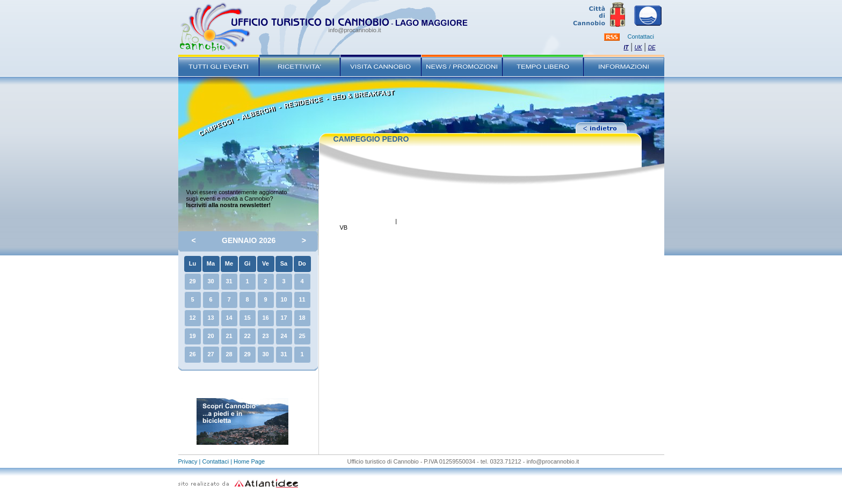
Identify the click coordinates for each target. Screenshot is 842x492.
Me (229, 263)
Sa (283, 263)
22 (247, 336)
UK (638, 47)
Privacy (188, 461)
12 (192, 317)
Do (302, 263)
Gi (247, 263)
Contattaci (641, 36)
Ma (211, 263)
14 (229, 317)
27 (210, 354)
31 (229, 281)
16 (265, 317)
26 (192, 354)
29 (192, 281)
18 (302, 317)
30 (210, 281)
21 (229, 336)
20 (210, 336)
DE (652, 47)
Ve (265, 263)
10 (283, 299)
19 (192, 336)
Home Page (249, 461)
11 (302, 299)
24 (283, 336)
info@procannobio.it (355, 30)
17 (283, 317)
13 (210, 317)
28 (229, 354)
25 (302, 336)
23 (265, 336)
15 (247, 317)
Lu (192, 263)
